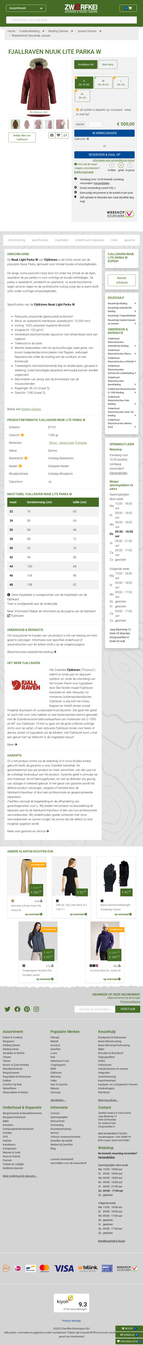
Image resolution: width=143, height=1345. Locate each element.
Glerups (54, 1037)
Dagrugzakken (106, 1056)
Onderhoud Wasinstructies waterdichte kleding (118, 342)
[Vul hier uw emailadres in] (94, 1009)
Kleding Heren (11, 1049)
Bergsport (8, 1041)
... (42, 31)
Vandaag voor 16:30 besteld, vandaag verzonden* (118, 464)
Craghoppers (58, 1064)
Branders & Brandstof (110, 1053)
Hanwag (55, 1092)
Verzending (56, 1124)
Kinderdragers (106, 1088)
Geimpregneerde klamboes (18, 1128)
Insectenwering (107, 1076)
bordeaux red (85, 64)
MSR (53, 1068)
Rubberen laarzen (13, 1168)
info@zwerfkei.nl (119, 637)
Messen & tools (11, 1152)
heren (87, 728)
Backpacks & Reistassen (112, 1037)
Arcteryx (55, 1045)
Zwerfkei (55, 1049)
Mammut (55, 1076)
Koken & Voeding (12, 1037)
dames (11, 732)
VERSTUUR (127, 1009)
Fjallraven (15, 615)
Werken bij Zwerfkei (61, 1144)
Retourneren (57, 1121)
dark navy (107, 64)
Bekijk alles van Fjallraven (22, 137)
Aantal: (80, 124)
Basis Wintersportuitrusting (114, 1045)
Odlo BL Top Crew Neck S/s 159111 (71, 907)
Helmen (7, 1140)
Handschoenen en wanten (113, 1068)
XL (80, 94)
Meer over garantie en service (28, 831)
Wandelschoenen (13, 1068)
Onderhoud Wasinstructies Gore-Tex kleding (121, 412)
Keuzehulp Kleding (117, 303)
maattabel (61, 240)
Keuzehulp (107, 1031)
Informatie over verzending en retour (114, 160)
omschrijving (16, 240)
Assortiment (25, 8)
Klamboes (104, 1092)
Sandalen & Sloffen (14, 1053)
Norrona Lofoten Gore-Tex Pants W (26, 908)
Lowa (53, 1053)
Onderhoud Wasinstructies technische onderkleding (121, 369)
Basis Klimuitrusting (109, 1041)
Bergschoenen (11, 1072)
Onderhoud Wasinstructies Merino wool (120, 423)
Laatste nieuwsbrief (61, 1159)
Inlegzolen (104, 1072)
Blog (53, 1148)
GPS (5, 1136)
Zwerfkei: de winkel (61, 1140)
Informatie (59, 1107)
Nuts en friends (11, 1156)
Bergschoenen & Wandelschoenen (22, 1113)
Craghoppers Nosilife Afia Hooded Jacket (37, 973)
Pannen (7, 1160)
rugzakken (86, 683)
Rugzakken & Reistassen (17, 1076)
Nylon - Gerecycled (61, 443)
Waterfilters (9, 1088)
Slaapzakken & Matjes (15, 1092)
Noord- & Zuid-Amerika (16, 1064)
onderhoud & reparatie (89, 240)
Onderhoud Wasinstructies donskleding (116, 381)
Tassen (7, 1056)
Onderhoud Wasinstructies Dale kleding (118, 400)
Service (54, 1132)
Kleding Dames (31, 409)
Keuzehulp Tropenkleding (121, 315)
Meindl (54, 1041)
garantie (129, 240)
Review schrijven (122, 280)
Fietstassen (105, 1064)
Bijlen (101, 1049)
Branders (8, 1124)
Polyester (81, 443)
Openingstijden (59, 1117)
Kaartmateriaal (107, 1080)
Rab (52, 1056)
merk (114, 240)
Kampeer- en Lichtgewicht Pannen (118, 1084)
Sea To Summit (59, 1084)
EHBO (101, 1060)
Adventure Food (59, 1060)
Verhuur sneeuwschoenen (65, 1136)
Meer (12, 744)
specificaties (40, 240)
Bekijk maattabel (83, 172)
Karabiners (9, 1144)
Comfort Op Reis (12, 1084)
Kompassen (10, 1148)
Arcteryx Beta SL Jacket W (105, 970)
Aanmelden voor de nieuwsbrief (68, 1163)
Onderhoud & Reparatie (22, 1107)
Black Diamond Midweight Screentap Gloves (116, 907)
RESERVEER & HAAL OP (104, 155)
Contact (55, 1113)
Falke (53, 1080)
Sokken (7, 1080)
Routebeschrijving (60, 1128)
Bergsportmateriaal (14, 1117)
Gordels (7, 1132)
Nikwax (54, 1088)
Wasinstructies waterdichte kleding (31, 652)
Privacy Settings (71, 1320)
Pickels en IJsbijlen (13, 1164)
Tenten (7, 1060)
